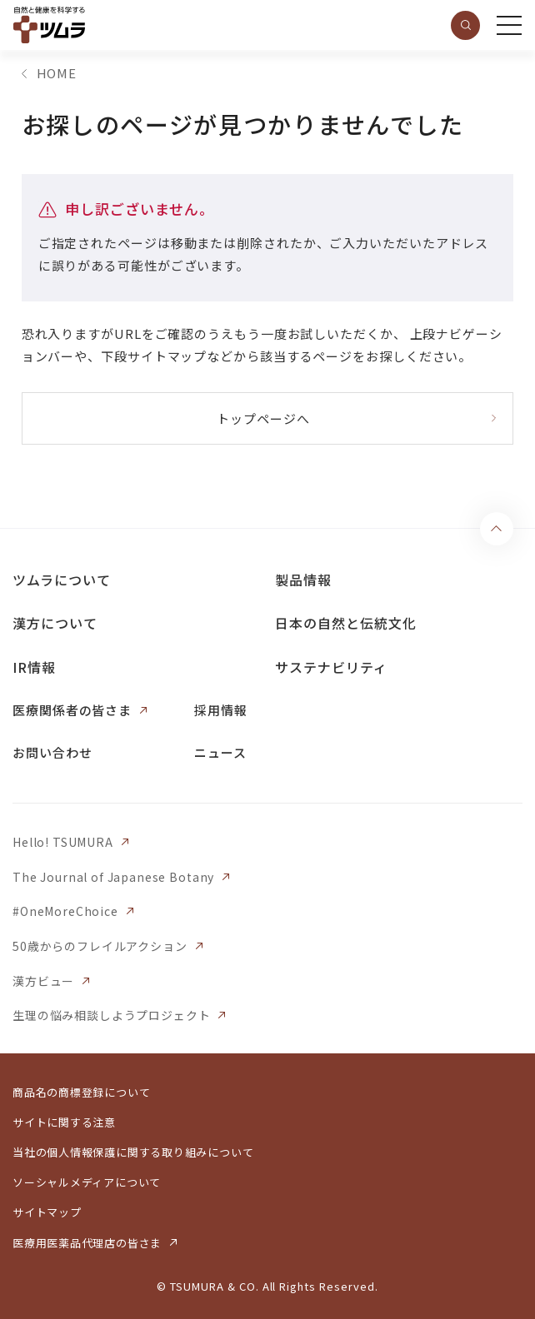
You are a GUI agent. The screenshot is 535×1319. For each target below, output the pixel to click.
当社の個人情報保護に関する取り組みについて (132, 1152)
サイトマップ (47, 1212)
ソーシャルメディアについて (86, 1182)
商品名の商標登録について (81, 1092)
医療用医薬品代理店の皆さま (87, 1243)
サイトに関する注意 (64, 1122)
